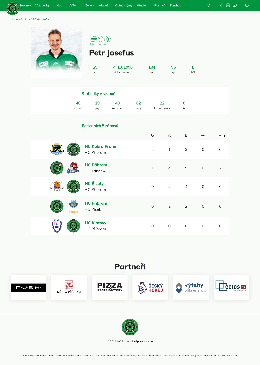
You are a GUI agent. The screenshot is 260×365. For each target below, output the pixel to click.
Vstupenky (42, 5)
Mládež (103, 5)
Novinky (25, 5)
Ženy (88, 5)
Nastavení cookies (130, 351)
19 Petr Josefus (40, 19)
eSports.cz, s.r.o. (143, 341)
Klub (59, 5)
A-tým (24, 19)
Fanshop (175, 5)
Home (14, 19)
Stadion (142, 5)
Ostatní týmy (123, 5)
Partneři (159, 5)
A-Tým (73, 5)
